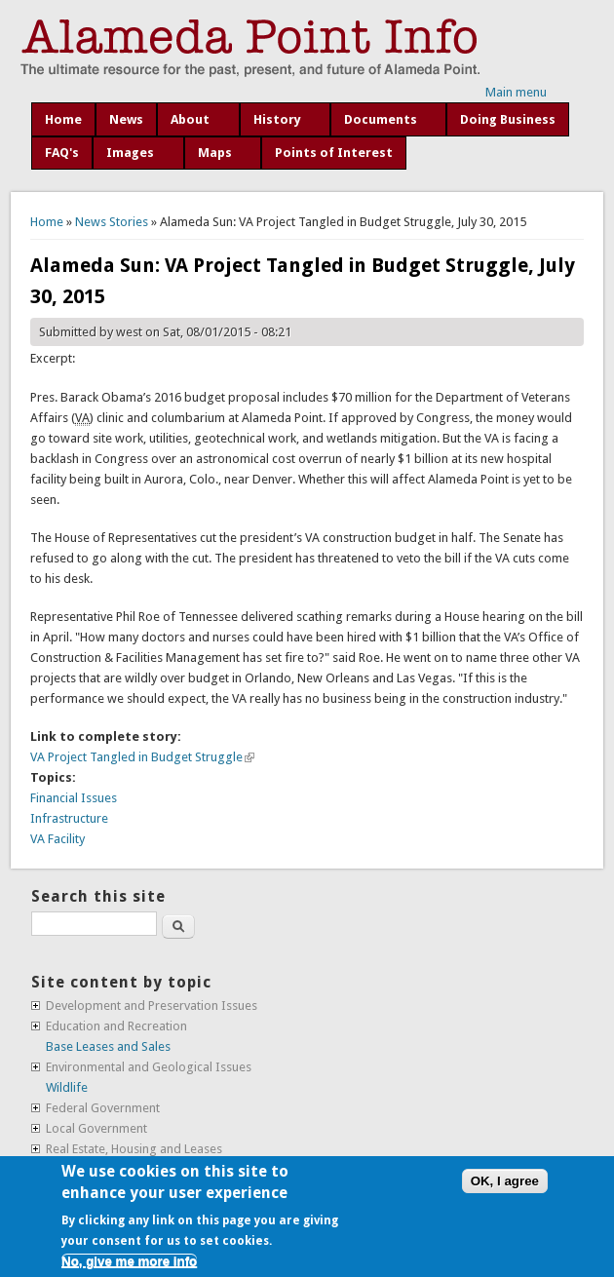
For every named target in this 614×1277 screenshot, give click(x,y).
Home (63, 119)
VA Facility (57, 839)
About (190, 119)
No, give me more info (129, 1261)
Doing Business (508, 119)
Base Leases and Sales (108, 1046)
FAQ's (62, 152)
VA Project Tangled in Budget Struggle (142, 757)
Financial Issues (73, 798)
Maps (215, 152)
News (126, 119)
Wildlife (67, 1087)
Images (130, 152)
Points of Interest (334, 152)
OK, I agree (505, 1181)
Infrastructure (69, 818)
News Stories (111, 221)
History (277, 119)
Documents (380, 119)
